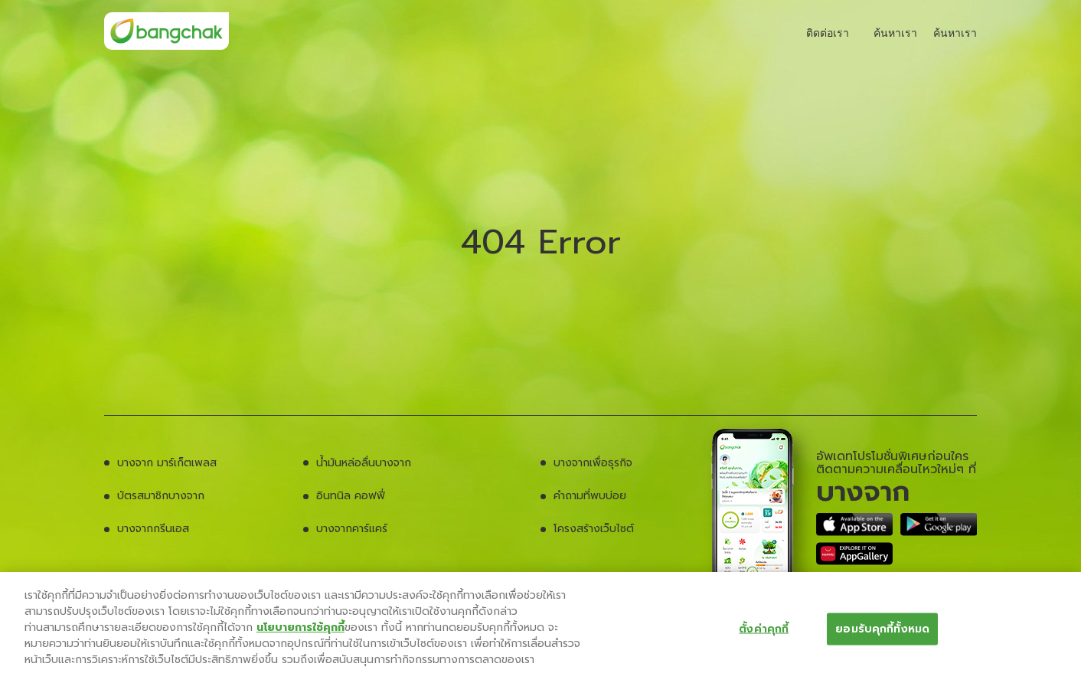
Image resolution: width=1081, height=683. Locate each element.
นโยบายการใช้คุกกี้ (300, 627)
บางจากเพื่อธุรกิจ (593, 463)
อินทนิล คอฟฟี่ (350, 496)
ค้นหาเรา (889, 33)
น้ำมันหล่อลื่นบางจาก (363, 463)
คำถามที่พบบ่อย (590, 496)
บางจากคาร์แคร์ (351, 529)
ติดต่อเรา (819, 33)
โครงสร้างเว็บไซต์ (594, 529)
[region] (540, 627)
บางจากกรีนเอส (153, 529)
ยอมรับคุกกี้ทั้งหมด (882, 628)
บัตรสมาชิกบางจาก (160, 496)
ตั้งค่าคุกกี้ (764, 628)
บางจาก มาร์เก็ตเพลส (167, 463)
